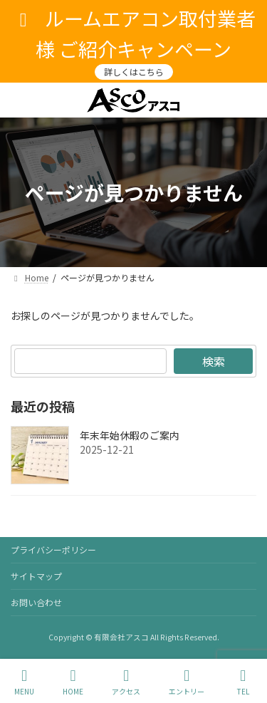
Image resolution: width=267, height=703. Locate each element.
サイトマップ (36, 576)
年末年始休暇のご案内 (129, 435)
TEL (243, 682)
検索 (213, 361)
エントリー (186, 682)
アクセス (126, 682)
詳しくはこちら (134, 72)
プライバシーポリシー (53, 549)
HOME (73, 682)
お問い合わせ (36, 602)
